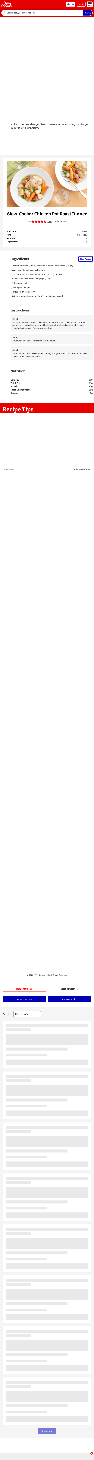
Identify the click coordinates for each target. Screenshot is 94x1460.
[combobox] (42, 13)
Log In (81, 4)
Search (88, 13)
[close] (91, 1453)
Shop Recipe (85, 259)
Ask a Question (69, 999)
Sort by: (7, 1014)
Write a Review (24, 999)
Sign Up (70, 4)
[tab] (24, 989)
